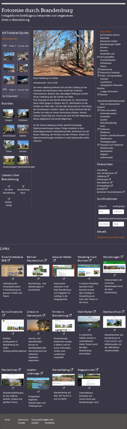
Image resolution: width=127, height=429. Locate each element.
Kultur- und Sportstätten (111, 76)
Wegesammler (86, 370)
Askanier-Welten (61, 257)
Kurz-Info (49, 420)
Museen (104, 94)
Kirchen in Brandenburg (60, 313)
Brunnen (104, 50)
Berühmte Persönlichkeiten (109, 192)
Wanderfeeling (61, 370)
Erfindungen (102, 179)
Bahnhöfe (104, 38)
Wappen (104, 154)
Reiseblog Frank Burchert (87, 258)
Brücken (104, 47)
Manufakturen (103, 182)
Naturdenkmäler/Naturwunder (111, 101)
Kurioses (104, 79)
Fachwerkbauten (108, 60)
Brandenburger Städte (110, 44)
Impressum (23, 420)
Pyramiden (105, 116)
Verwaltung (102, 170)
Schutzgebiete (103, 186)
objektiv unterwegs (33, 371)
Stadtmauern (106, 138)
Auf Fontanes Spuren (110, 35)
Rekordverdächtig (108, 123)
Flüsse (103, 66)
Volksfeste (102, 176)
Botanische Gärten (108, 41)
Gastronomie (106, 69)
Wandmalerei (106, 151)
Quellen (103, 120)
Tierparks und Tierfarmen (111, 145)
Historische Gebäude (110, 72)
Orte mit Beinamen (105, 173)
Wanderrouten (106, 148)
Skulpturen (105, 132)
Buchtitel (101, 189)
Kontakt (21, 423)
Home (7, 420)
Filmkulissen (106, 63)
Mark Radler (85, 312)
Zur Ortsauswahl (9, 96)
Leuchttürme (106, 82)
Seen (102, 126)
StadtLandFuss (112, 312)
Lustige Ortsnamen (109, 91)
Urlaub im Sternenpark (34, 313)
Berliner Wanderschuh (35, 258)
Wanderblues (9, 370)
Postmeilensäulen (108, 113)
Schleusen (105, 129)
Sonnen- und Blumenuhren (112, 135)
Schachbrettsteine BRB (12, 258)
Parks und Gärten (108, 110)
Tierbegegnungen (108, 142)
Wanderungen (111, 257)
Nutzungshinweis (39, 420)
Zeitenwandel (106, 157)
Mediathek (50, 423)
